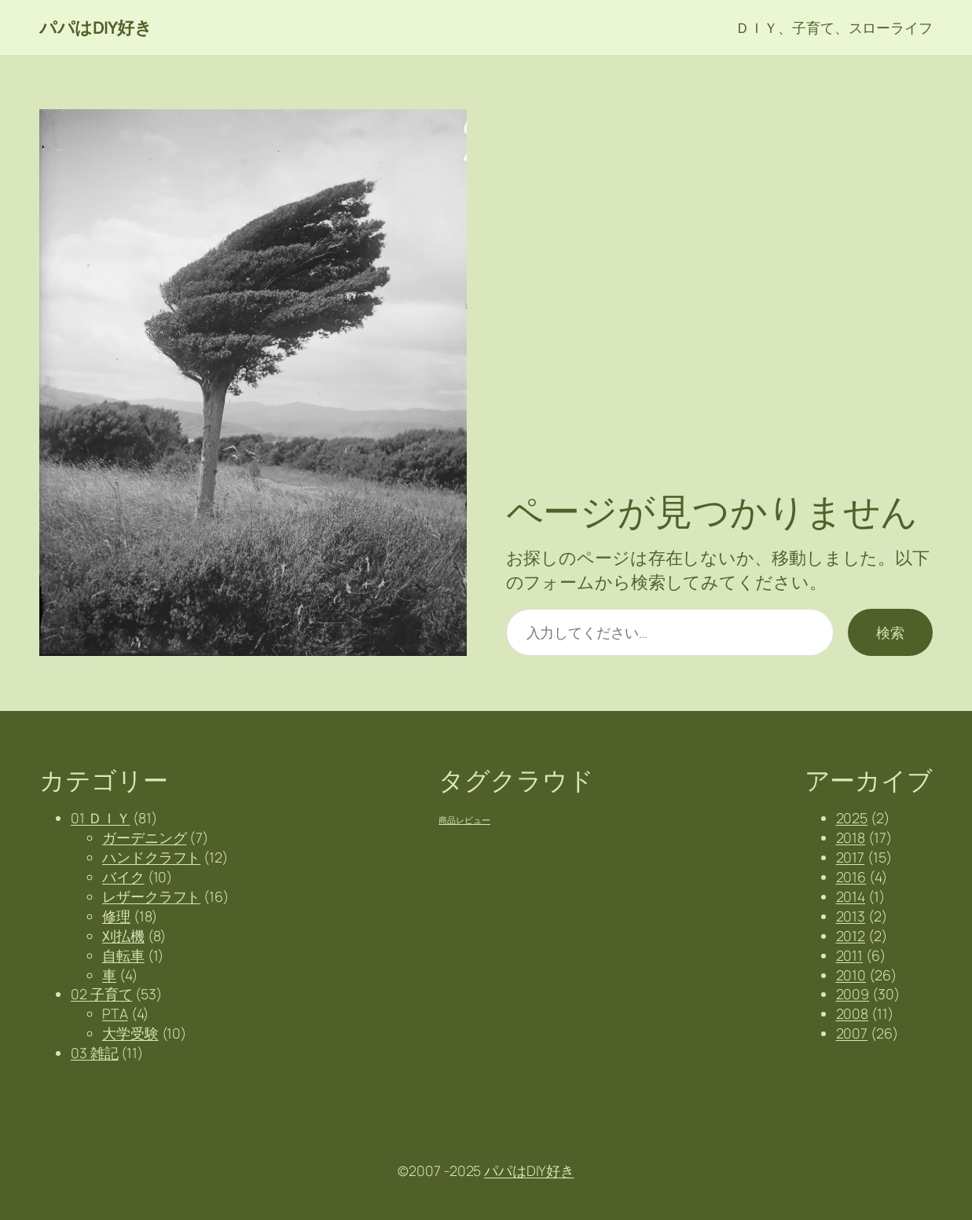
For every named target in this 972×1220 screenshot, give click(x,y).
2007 (852, 1033)
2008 (852, 1013)
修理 (116, 916)
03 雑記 (95, 1052)
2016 (851, 876)
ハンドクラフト (151, 857)
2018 (851, 837)
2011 (850, 955)
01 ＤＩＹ (100, 817)
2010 (851, 974)
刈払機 (123, 935)
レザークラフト (151, 896)
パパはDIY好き (95, 27)
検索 (890, 632)
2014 (851, 896)
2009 (853, 993)
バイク (123, 876)
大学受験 (130, 1033)
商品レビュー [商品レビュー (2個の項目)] (464, 820)
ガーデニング (144, 837)
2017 (850, 857)
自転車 (123, 955)
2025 (852, 817)
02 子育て (101, 993)
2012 (851, 935)
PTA (115, 1013)
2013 (851, 916)
